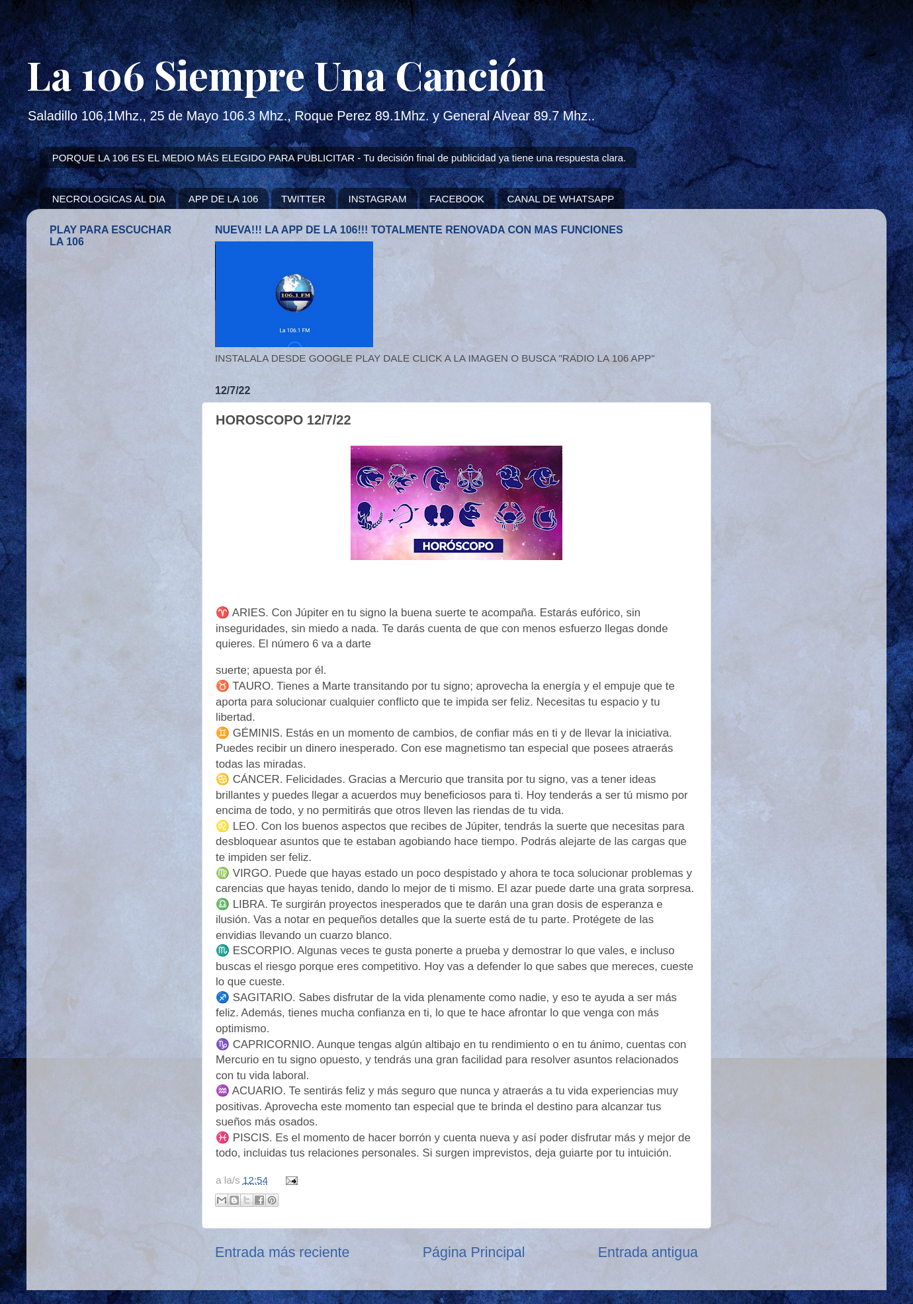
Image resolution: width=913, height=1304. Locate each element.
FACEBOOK (456, 198)
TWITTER (303, 198)
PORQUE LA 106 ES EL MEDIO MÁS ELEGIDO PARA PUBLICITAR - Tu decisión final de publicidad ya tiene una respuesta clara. (339, 157)
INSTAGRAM (377, 198)
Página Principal (474, 1252)
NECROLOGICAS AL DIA (108, 198)
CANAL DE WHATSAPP (561, 198)
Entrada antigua (648, 1252)
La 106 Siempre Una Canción (286, 74)
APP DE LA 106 (224, 198)
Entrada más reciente (282, 1252)
